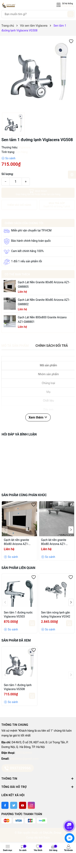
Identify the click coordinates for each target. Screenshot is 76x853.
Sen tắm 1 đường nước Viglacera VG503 (18, 614)
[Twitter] (13, 805)
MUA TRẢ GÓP (57, 205)
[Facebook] (5, 805)
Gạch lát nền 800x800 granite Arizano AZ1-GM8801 (42, 319)
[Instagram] (31, 805)
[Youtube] (22, 805)
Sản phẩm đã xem (16, 640)
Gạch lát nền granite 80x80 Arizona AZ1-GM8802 (44, 302)
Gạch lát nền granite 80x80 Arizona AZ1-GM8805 (44, 284)
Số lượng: (7, 174)
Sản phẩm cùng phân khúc (24, 495)
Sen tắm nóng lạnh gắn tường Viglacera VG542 (55, 614)
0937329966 (24, 752)
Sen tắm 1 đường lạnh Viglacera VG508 (18, 687)
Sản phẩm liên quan (18, 568)
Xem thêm (38, 417)
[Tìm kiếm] (70, 14)
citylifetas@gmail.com (24, 758)
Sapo (46, 837)
